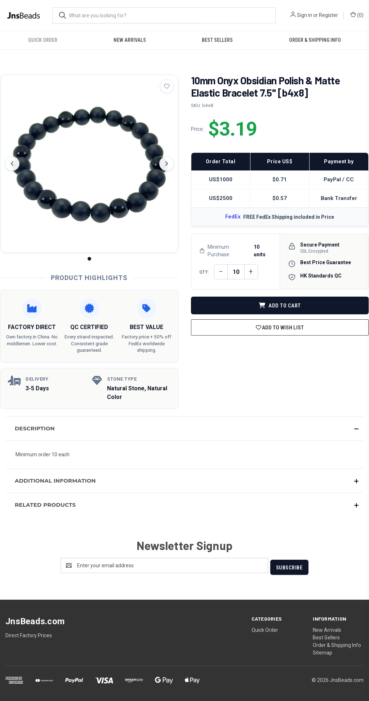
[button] (184, 428)
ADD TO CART (280, 305)
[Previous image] (12, 163)
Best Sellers (217, 40)
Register (328, 15)
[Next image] (166, 163)
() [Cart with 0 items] (357, 15)
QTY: (204, 272)
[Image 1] (89, 259)
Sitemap (322, 651)
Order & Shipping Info (315, 40)
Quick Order (42, 40)
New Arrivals (130, 40)
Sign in (304, 15)
